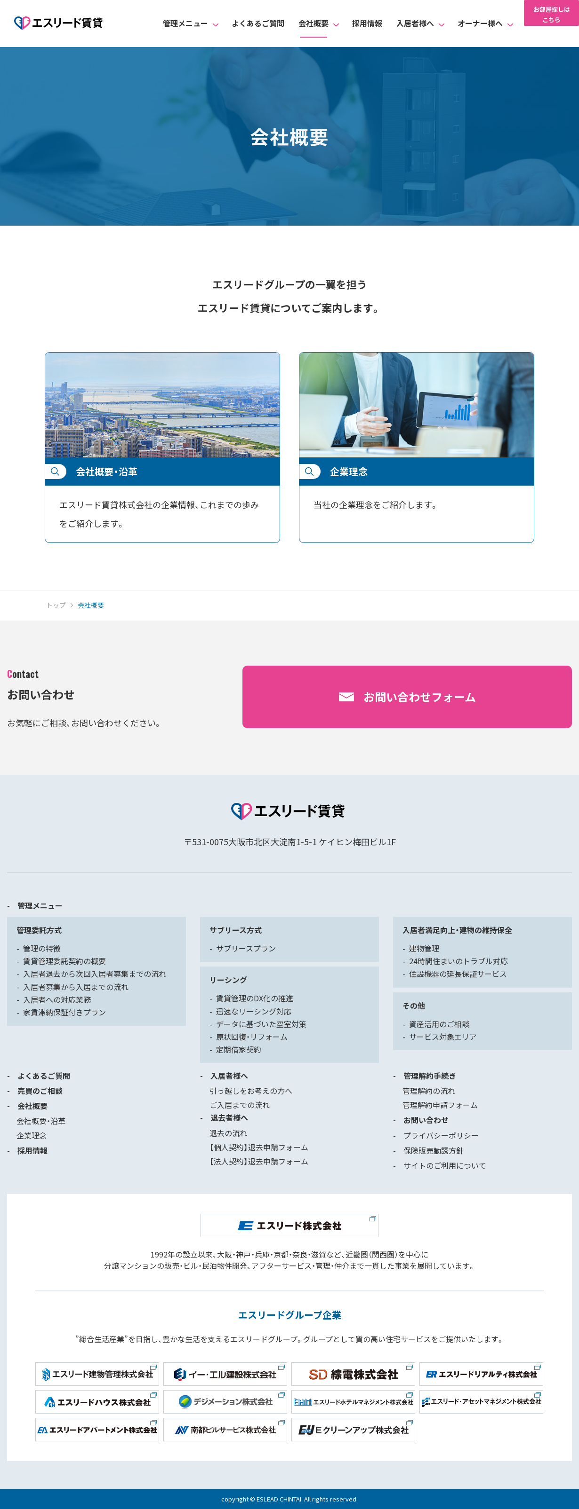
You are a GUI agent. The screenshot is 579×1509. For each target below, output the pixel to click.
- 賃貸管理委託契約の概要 (61, 961)
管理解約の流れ (428, 1090)
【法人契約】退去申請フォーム (258, 1161)
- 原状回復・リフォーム (248, 1036)
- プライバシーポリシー (436, 1135)
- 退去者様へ (224, 1117)
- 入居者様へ (224, 1075)
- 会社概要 (27, 1105)
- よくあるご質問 (38, 1075)
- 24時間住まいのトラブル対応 (455, 961)
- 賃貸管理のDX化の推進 (251, 998)
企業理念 (31, 1135)
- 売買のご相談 (35, 1090)
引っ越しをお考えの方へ (250, 1090)
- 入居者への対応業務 (53, 999)
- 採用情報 (27, 1150)
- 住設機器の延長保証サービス (454, 973)
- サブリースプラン (242, 948)
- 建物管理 (420, 948)
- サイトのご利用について (439, 1165)
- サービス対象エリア (439, 1036)
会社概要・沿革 (40, 1120)
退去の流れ (228, 1133)
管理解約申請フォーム (440, 1104)
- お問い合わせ (421, 1119)
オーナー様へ (480, 23)
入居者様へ (415, 23)
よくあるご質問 (258, 23)
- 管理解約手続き (424, 1075)
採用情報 (367, 23)
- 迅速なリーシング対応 (250, 1011)
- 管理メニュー (35, 905)
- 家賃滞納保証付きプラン (61, 1012)
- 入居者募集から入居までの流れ (72, 986)
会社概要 (313, 23)
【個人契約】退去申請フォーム (258, 1147)
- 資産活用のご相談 (435, 1024)
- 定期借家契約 (235, 1049)
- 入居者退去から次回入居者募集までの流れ (91, 973)
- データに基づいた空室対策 (257, 1024)
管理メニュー (185, 23)
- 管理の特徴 (38, 948)
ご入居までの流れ (239, 1104)
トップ (56, 605)
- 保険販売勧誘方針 (428, 1150)
